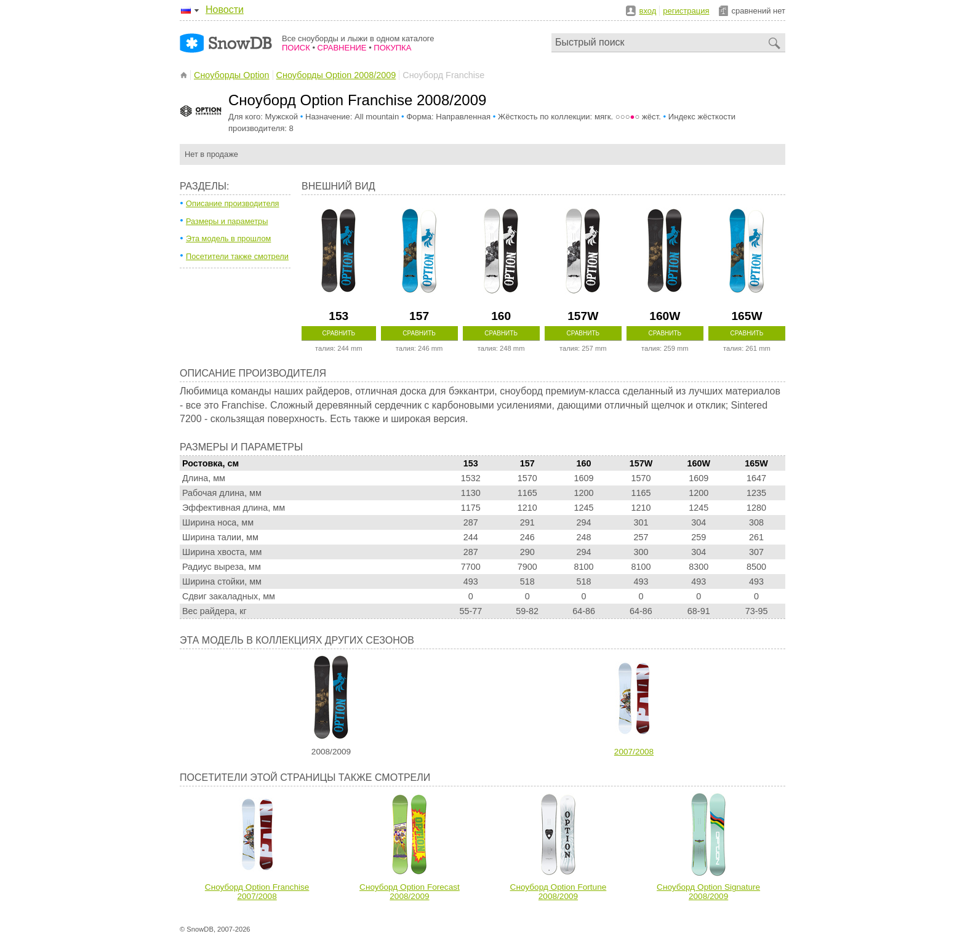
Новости (225, 9)
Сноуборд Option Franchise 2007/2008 (257, 891)
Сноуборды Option (232, 75)
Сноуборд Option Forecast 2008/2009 (409, 891)
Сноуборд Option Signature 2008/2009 (708, 891)
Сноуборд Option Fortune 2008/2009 (558, 891)
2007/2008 (634, 751)
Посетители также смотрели (237, 256)
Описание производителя (232, 203)
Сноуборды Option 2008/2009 (336, 75)
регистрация (686, 10)
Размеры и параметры (227, 221)
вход (648, 10)
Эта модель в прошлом (228, 238)
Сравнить (338, 333)
